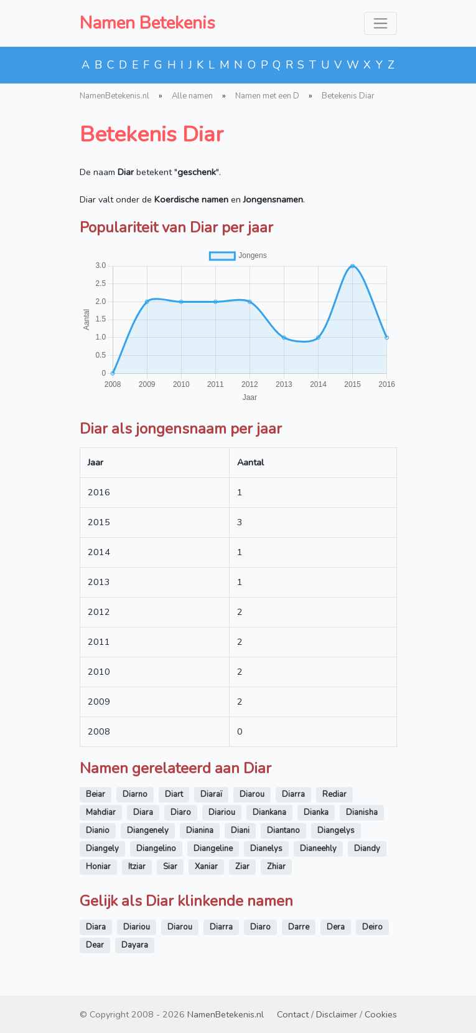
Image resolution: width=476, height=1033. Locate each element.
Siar (170, 866)
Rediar (334, 794)
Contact (293, 1014)
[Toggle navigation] (380, 23)
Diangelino (156, 848)
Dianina (199, 830)
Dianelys (266, 848)
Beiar (95, 794)
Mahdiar (101, 812)
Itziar (137, 866)
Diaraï (211, 794)
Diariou (221, 812)
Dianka (316, 812)
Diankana (269, 812)
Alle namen (192, 96)
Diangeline (213, 848)
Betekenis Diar (348, 96)
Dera (336, 927)
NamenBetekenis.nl (114, 96)
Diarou (252, 794)
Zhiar (276, 866)
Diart (174, 794)
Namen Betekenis (147, 23)
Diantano (283, 830)
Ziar (242, 866)
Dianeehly (318, 848)
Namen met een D (267, 96)
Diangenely (148, 830)
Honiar (98, 866)
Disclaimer (336, 1014)
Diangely (102, 848)
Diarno (135, 794)
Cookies (381, 1014)
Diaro (180, 812)
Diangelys (336, 830)
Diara (143, 812)
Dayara (134, 945)
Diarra (293, 794)
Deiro (372, 927)
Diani (240, 830)
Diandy (367, 848)
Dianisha (362, 812)
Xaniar (206, 866)
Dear (95, 945)
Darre (298, 927)
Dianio (98, 830)
